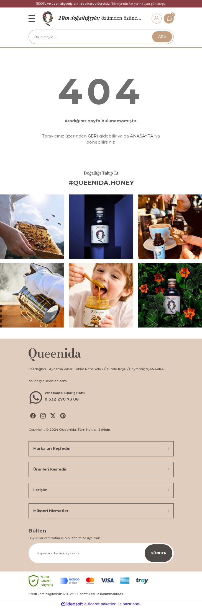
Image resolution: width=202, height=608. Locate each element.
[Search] (101, 37)
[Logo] (48, 18)
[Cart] (169, 19)
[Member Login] (157, 19)
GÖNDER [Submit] (158, 553)
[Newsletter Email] (101, 553)
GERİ (93, 136)
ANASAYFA (141, 136)
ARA (162, 37)
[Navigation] (32, 18)
